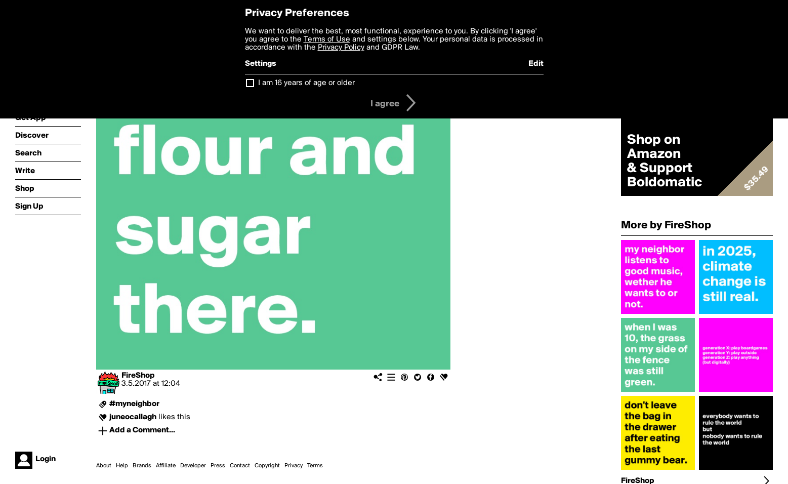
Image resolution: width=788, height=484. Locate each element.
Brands (142, 466)
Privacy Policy (341, 48)
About (103, 466)
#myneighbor (134, 404)
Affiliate (166, 466)
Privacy (293, 466)
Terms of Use (327, 39)
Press (218, 466)
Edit (536, 64)
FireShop (138, 376)
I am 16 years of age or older (306, 83)
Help (122, 466)
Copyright (267, 466)
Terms (315, 466)
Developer (193, 466)
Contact (240, 466)
